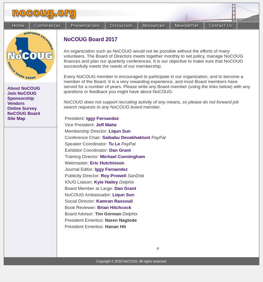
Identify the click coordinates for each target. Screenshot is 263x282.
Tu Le (114, 143)
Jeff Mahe (106, 124)
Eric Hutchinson (107, 162)
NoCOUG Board (23, 113)
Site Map (16, 118)
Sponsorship (20, 98)
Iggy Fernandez (102, 118)
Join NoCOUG (22, 93)
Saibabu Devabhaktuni (126, 137)
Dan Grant (120, 150)
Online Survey (22, 108)
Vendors (15, 103)
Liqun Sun (119, 131)
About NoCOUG (23, 88)
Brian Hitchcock (114, 207)
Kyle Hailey (106, 182)
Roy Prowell (113, 175)
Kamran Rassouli (114, 201)
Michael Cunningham (122, 156)
